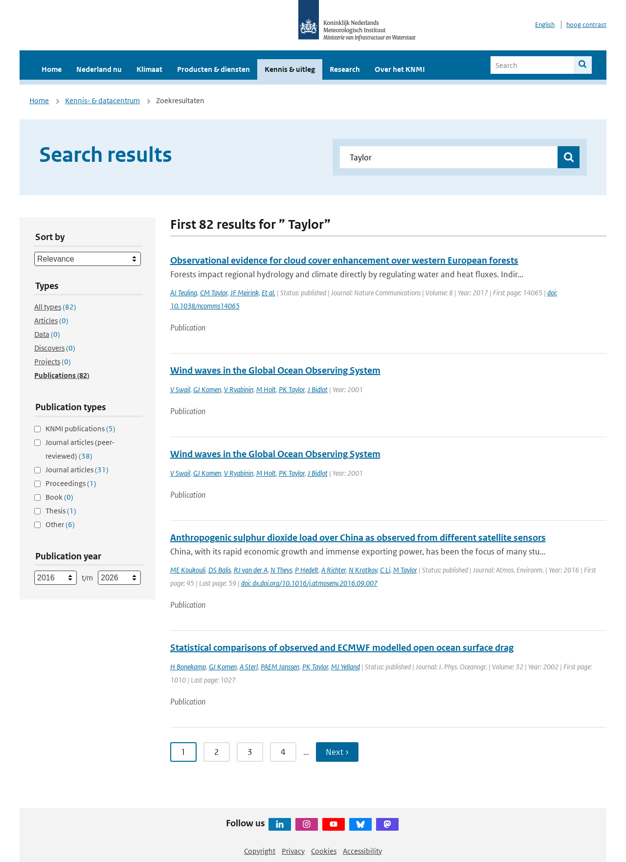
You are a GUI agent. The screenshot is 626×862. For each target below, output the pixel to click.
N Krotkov (363, 570)
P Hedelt (306, 570)
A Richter (333, 570)
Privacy (293, 851)
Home (52, 69)
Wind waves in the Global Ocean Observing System (275, 370)
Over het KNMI (400, 69)
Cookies (323, 851)
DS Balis (219, 570)
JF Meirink (244, 292)
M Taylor (405, 570)
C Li (385, 570)
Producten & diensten (213, 69)
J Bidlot (318, 389)
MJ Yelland (345, 666)
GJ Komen (207, 389)
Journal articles (77, 469)
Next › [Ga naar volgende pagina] (337, 752)
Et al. (268, 292)
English (545, 25)
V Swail (180, 389)
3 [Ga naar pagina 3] (249, 752)
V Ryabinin (238, 389)
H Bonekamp (188, 666)
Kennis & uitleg (290, 69)
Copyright (259, 851)
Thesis (60, 510)
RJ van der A (251, 570)
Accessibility (362, 851)
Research (345, 69)
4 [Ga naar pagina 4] (283, 752)
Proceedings (70, 483)
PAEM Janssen (280, 666)
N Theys (281, 570)
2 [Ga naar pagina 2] (216, 752)
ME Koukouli (187, 570)
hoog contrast (586, 25)
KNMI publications (80, 428)
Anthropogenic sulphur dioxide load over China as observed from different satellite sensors (358, 537)
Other (60, 524)
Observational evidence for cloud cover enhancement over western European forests (344, 260)
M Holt (266, 389)
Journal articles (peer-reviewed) (79, 449)
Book (59, 497)
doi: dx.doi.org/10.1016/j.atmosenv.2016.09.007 (309, 583)
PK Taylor (292, 389)
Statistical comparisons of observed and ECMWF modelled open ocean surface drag (342, 647)
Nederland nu (99, 69)
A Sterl (249, 666)
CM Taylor (213, 292)
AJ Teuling (183, 292)
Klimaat (149, 69)
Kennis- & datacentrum (102, 100)
